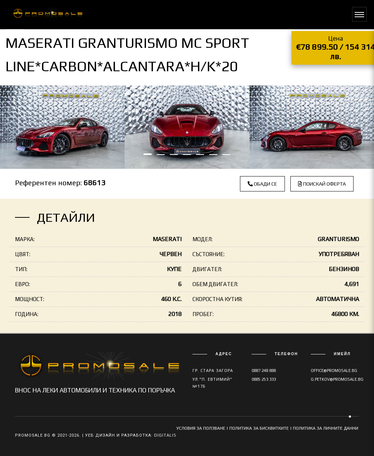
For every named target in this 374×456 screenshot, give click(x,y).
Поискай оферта (322, 184)
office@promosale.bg (334, 370)
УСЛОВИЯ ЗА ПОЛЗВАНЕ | (202, 428)
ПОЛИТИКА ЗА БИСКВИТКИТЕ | (261, 428)
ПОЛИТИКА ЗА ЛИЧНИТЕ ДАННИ (325, 428)
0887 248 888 (264, 370)
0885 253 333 (264, 379)
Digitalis (165, 435)
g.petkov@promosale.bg (337, 379)
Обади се (262, 184)
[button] (147, 154)
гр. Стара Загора (212, 370)
